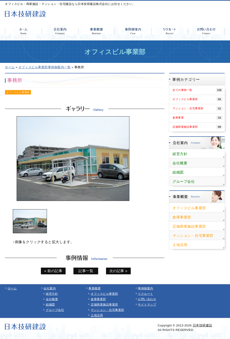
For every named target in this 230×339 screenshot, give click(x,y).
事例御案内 (145, 288)
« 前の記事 (53, 271)
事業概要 (94, 288)
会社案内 (50, 288)
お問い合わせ (147, 299)
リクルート (145, 293)
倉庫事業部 (181, 217)
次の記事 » (118, 271)
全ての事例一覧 (197, 90)
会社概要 (179, 163)
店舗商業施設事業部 (197, 127)
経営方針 (179, 154)
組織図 (178, 172)
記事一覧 (85, 271)
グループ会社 (183, 181)
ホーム (12, 288)
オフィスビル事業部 (197, 99)
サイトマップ (147, 304)
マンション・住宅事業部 (197, 108)
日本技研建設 (202, 325)
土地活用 (179, 245)
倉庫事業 (197, 118)
